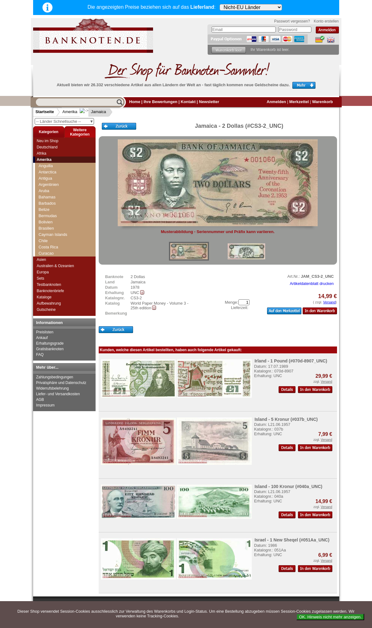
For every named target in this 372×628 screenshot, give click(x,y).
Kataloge (44, 297)
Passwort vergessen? (292, 21)
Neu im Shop (47, 141)
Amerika (69, 111)
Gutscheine (46, 309)
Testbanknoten (49, 284)
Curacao (46, 253)
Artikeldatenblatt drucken (312, 283)
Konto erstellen (326, 21)
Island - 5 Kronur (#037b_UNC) (286, 419)
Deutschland (47, 147)
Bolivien (46, 222)
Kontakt (188, 101)
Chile (43, 240)
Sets (40, 278)
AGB (40, 399)
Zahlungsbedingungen (54, 377)
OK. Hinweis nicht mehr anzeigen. (330, 617)
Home (135, 101)
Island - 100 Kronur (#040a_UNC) (288, 486)
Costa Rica (48, 247)
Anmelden (276, 101)
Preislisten (44, 332)
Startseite (45, 111)
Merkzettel (299, 101)
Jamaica (93, 111)
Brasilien (46, 228)
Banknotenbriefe (50, 291)
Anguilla (46, 165)
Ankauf (42, 338)
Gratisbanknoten (50, 349)
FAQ (40, 354)
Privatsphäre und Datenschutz (61, 383)
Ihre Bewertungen (160, 101)
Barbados (47, 203)
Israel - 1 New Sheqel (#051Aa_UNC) (292, 539)
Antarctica (48, 172)
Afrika (42, 153)
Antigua (45, 178)
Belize (44, 209)
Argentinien (49, 184)
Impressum (45, 405)
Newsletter (209, 101)
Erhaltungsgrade (50, 343)
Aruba (44, 190)
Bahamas (47, 197)
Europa (43, 272)
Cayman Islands (53, 234)
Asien (41, 259)
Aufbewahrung (49, 303)
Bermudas (48, 215)
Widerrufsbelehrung (52, 388)
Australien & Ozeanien (55, 266)
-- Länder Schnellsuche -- (65, 121)
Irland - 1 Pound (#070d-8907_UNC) (291, 360)
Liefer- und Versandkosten (58, 394)
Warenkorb (322, 101)
